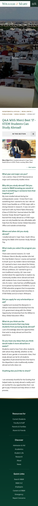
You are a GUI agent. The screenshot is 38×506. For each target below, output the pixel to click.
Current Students (19, 419)
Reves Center (19, 57)
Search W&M (19, 479)
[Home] (15, 4)
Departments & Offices (11, 111)
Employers (19, 487)
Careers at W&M (19, 491)
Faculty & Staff (19, 423)
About (19, 461)
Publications (7, 114)
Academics (19, 449)
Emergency (19, 494)
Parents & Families (19, 427)
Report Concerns (19, 498)
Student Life (19, 453)
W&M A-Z (19, 483)
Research (19, 457)
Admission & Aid (19, 445)
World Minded (19, 114)
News (19, 464)
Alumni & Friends (19, 431)
